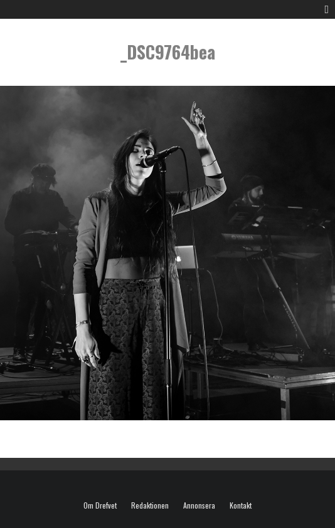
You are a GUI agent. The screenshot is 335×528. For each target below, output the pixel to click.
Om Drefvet (100, 505)
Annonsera (199, 505)
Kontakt (241, 505)
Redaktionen (150, 505)
